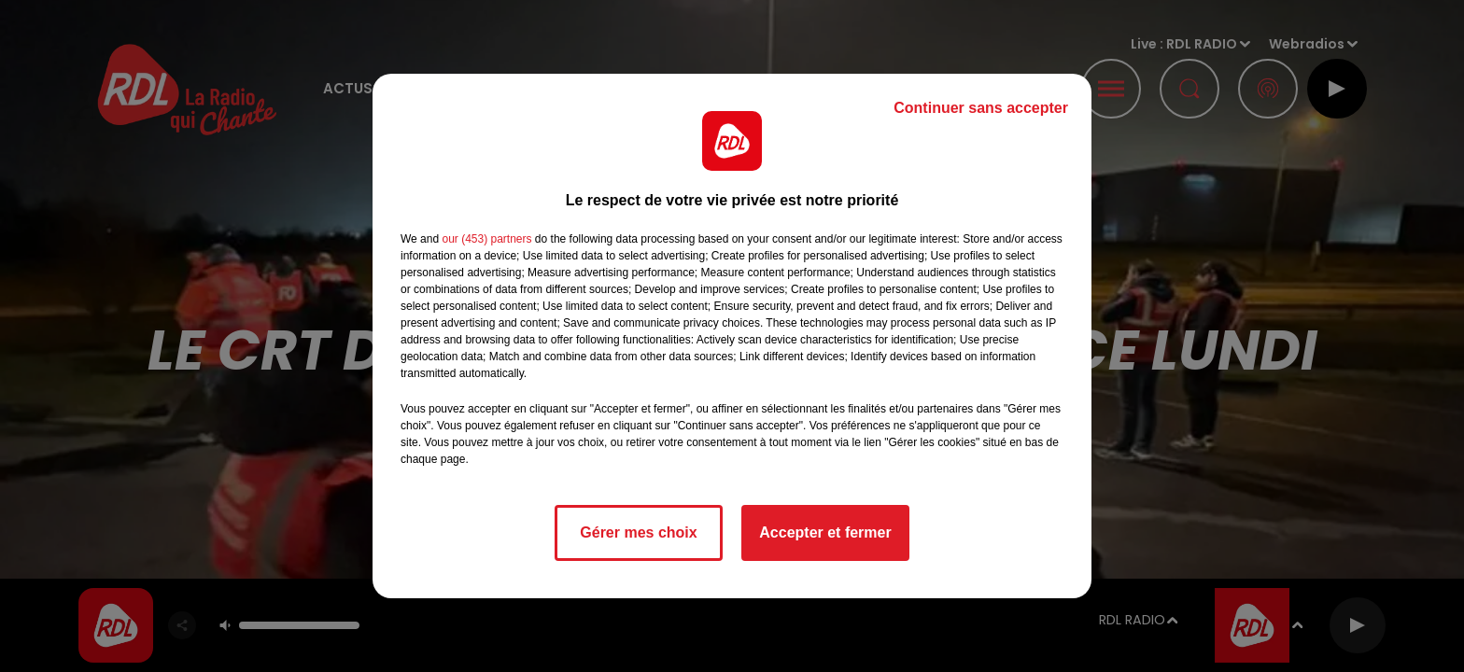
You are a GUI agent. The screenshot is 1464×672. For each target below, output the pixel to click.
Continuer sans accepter (981, 108)
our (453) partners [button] (486, 238)
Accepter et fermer (825, 532)
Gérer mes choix (638, 532)
